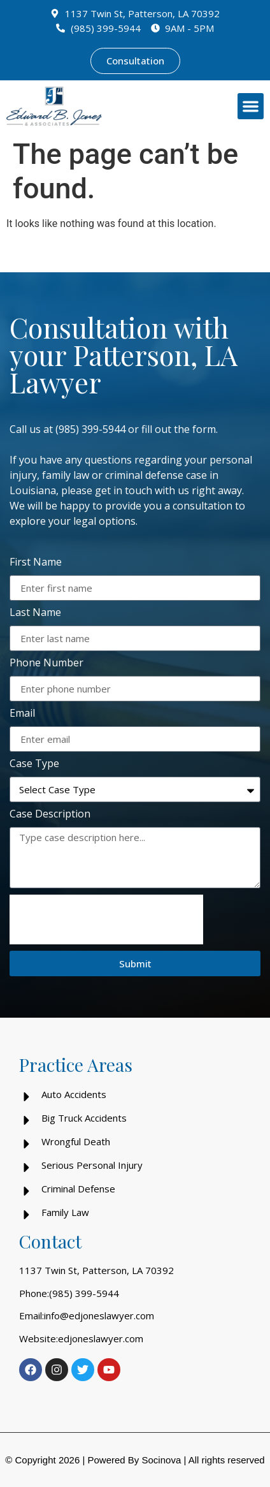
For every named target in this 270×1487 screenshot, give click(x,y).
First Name (36, 563)
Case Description (50, 815)
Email (22, 714)
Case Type (34, 764)
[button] (251, 106)
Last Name (35, 613)
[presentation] (106, 919)
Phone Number (46, 663)
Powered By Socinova (134, 1459)
